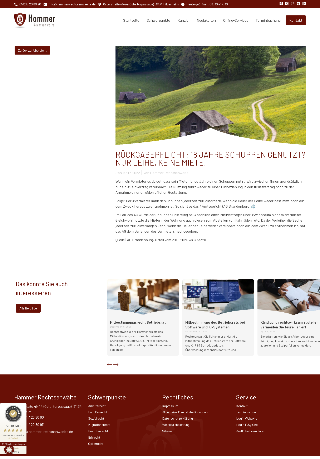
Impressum (171, 406)
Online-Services (235, 20)
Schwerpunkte (158, 20)
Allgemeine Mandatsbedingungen (188, 412)
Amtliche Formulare (251, 432)
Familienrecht (99, 412)
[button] (109, 364)
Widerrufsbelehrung (178, 426)
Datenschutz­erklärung (180, 419)
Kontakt (242, 406)
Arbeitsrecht (98, 406)
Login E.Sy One (248, 426)
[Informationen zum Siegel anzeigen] (14, 439)
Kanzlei (183, 20)
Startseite (131, 20)
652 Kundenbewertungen (14, 433)
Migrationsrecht (101, 426)
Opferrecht (97, 446)
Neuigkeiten (206, 20)
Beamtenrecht (99, 432)
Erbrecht (95, 439)
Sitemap (168, 432)
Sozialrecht (97, 419)
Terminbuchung (268, 20)
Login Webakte (248, 419)
